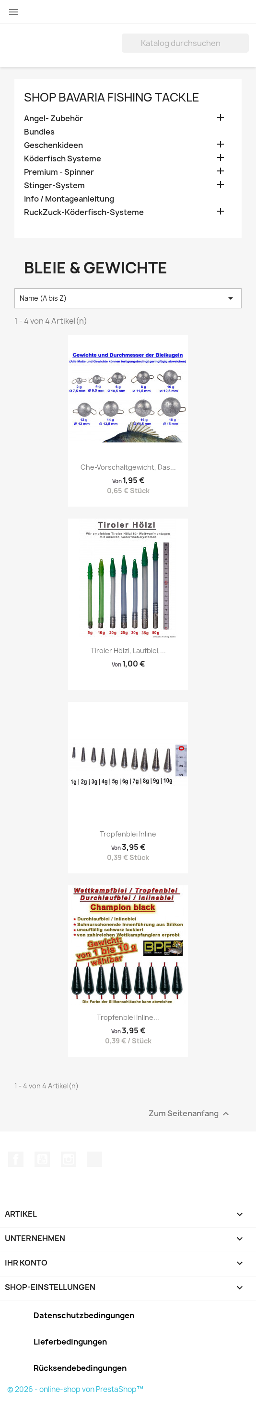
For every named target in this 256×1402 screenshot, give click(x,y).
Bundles (39, 132)
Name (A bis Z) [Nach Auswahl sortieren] (128, 298)
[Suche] (185, 43)
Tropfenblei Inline (128, 833)
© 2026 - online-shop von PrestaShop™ (75, 1389)
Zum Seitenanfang (190, 1113)
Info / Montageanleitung (69, 199)
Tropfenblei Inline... (128, 1017)
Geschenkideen (53, 145)
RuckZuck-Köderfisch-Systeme (84, 212)
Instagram (68, 1159)
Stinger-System (54, 186)
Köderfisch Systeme (62, 159)
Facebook (15, 1159)
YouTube (42, 1159)
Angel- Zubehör (53, 118)
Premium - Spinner (59, 172)
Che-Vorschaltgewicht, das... (128, 467)
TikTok (94, 1159)
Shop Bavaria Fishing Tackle (111, 97)
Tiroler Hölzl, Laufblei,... (128, 650)
